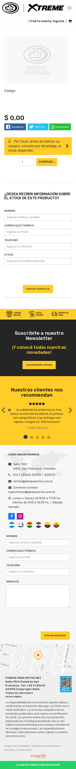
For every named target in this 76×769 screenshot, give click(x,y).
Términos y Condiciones (18, 749)
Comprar (47, 162)
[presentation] (38, 277)
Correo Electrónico (19, 225)
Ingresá (58, 21)
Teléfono (11, 240)
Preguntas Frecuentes (17, 745)
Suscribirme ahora (39, 364)
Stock (8, 254)
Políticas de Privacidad (46, 745)
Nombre (9, 210)
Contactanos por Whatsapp (38, 764)
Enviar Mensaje (55, 635)
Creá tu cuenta (40, 21)
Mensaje (12, 581)
